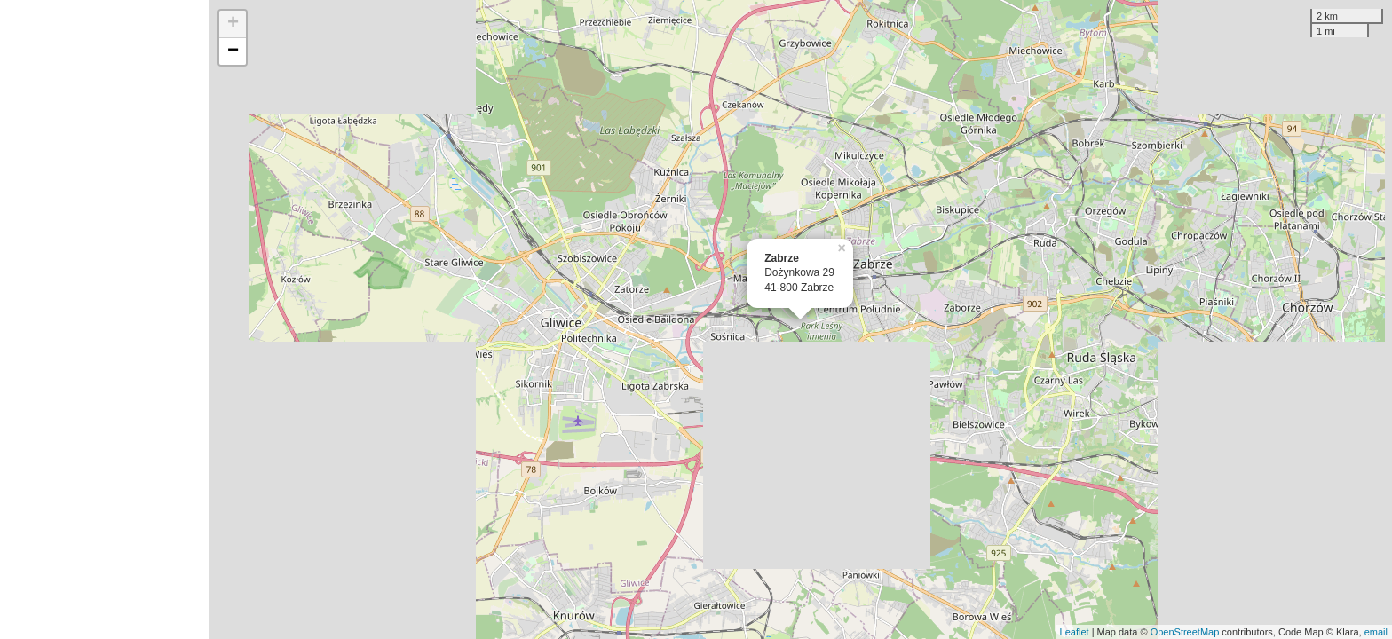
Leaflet (1074, 632)
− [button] (233, 51)
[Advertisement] (104, 319)
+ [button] (233, 24)
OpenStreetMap (1185, 632)
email (1376, 632)
